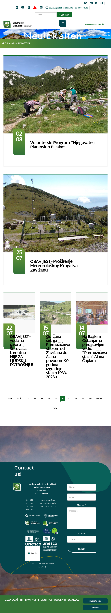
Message (81, 505)
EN (91, 3)
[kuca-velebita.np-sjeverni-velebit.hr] (51, 516)
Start (10, 398)
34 (49, 398)
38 (76, 398)
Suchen (64, 14)
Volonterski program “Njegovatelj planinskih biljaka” (62, 145)
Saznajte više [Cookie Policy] (95, 601)
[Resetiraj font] (100, 25)
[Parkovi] (33, 523)
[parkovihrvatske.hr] (50, 523)
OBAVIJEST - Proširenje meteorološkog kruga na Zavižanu (53, 266)
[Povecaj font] (102, 24)
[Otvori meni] (62, 23)
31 (28, 398)
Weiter (99, 398)
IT (96, 3)
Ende (55, 408)
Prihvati (95, 607)
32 (35, 398)
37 (69, 398)
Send (81, 549)
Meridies (41, 563)
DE (85, 3)
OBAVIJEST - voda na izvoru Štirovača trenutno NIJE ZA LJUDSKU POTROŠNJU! (21, 351)
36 (62, 398)
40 (90, 398)
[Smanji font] (99, 25)
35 (55, 398)
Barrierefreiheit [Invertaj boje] (90, 25)
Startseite (11, 43)
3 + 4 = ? (81, 533)
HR (101, 3)
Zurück (20, 398)
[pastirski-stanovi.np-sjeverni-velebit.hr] (32, 515)
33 (42, 398)
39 (83, 398)
